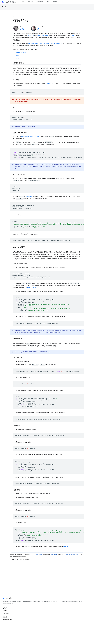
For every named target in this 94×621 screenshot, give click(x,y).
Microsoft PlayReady (46, 43)
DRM (72, 35)
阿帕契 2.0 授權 (53, 554)
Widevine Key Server (33, 288)
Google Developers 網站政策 (71, 554)
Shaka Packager (21, 52)
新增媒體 (65, 547)
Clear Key (31, 35)
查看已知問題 (6, 613)
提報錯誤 (5, 610)
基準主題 (30, 2)
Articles (4, 7)
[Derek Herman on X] (21, 29)
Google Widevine (43, 35)
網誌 (48, 2)
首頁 (14, 16)
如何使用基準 (39, 2)
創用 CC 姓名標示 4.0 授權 (35, 554)
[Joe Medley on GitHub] (38, 29)
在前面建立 (29, 196)
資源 (23, 2)
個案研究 (55, 2)
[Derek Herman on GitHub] (23, 29)
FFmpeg (18, 55)
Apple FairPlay (57, 43)
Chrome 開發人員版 (7, 619)
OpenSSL (19, 58)
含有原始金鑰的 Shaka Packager (30, 136)
